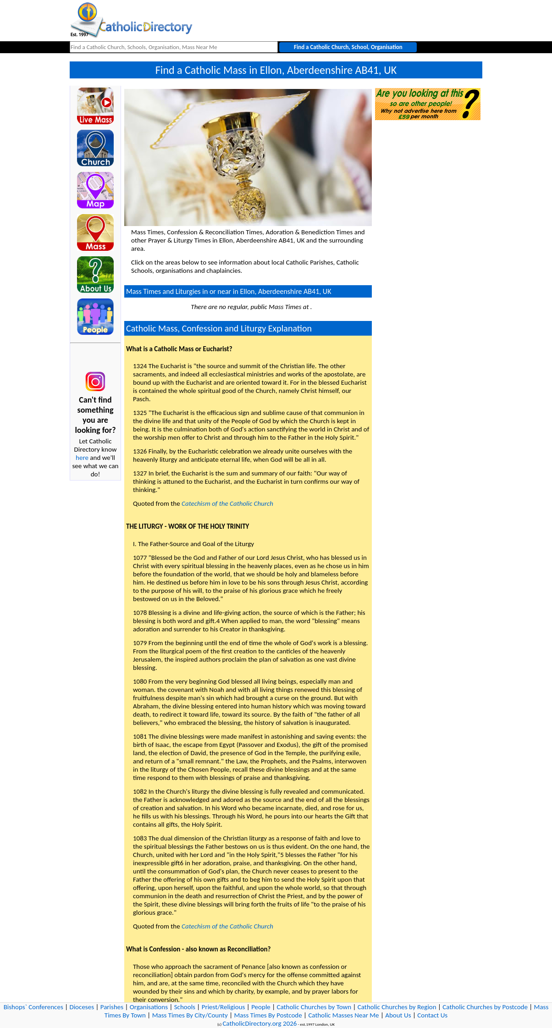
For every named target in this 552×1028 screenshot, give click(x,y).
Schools (184, 1007)
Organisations (149, 1007)
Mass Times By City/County (190, 1015)
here (82, 457)
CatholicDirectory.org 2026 (259, 1023)
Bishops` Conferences (33, 1007)
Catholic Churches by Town (313, 1007)
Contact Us (432, 1015)
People (260, 1007)
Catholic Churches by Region (397, 1007)
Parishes (111, 1007)
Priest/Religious (223, 1007)
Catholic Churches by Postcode (485, 1007)
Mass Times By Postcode (268, 1015)
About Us (398, 1015)
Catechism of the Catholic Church (227, 503)
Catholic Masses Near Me (343, 1015)
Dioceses (81, 1007)
